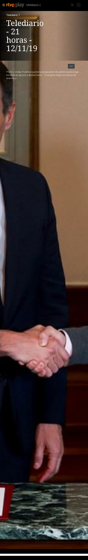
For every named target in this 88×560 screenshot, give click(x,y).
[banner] (24, 5)
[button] (3, 5)
